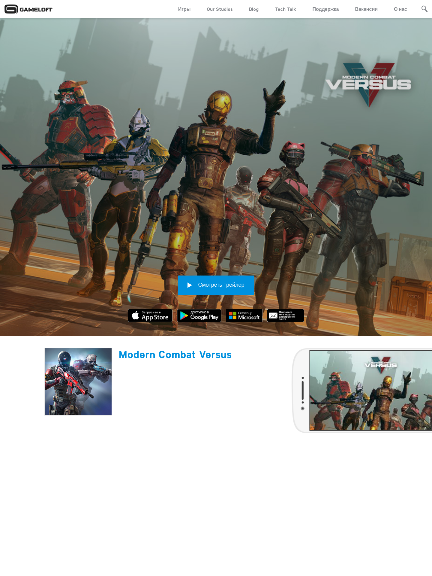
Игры (184, 9)
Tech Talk (285, 9)
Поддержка (325, 9)
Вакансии (366, 9)
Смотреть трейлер (216, 249)
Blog (254, 9)
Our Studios (220, 9)
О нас (400, 9)
